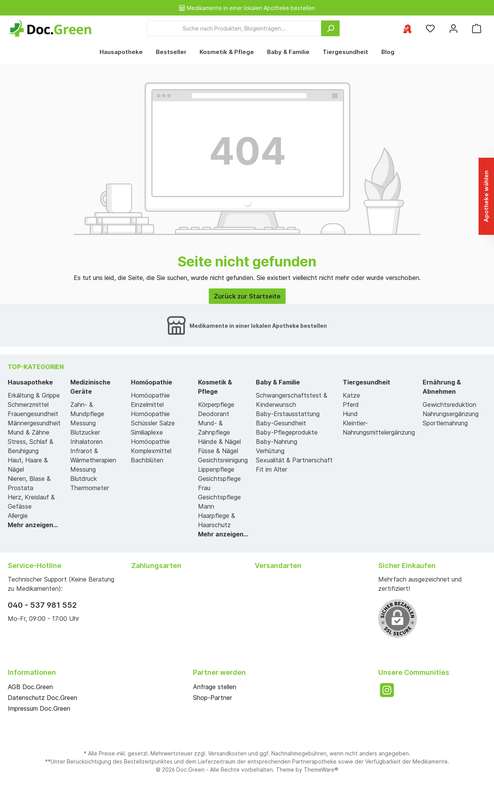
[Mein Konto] (453, 28)
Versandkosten (227, 753)
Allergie (18, 515)
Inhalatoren (86, 441)
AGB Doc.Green (30, 687)
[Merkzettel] (430, 28)
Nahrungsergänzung (451, 414)
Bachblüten (147, 460)
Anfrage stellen (214, 687)
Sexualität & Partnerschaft (294, 460)
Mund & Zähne (28, 432)
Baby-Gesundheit (281, 423)
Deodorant (213, 414)
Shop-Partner (212, 697)
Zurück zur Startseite (247, 296)
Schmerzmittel (28, 404)
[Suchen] (330, 28)
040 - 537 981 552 (42, 605)
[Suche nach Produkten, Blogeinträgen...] (234, 28)
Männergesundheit (34, 423)
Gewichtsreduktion (449, 404)
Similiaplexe (147, 432)
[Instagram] (387, 690)
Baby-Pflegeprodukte (287, 432)
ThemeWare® (321, 769)
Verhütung (270, 451)
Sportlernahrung (445, 423)
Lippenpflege (216, 469)
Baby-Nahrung (276, 441)
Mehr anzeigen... (33, 525)
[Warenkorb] (476, 28)
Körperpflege (216, 404)
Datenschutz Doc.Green (42, 697)
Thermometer (89, 488)
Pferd (351, 404)
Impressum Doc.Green (39, 708)
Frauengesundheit (33, 414)
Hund (350, 414)
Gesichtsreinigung (223, 460)
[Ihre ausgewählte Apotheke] (407, 28)
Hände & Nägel (219, 441)
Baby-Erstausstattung (288, 414)
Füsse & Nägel (218, 451)
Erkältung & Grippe (34, 395)
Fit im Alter (271, 469)
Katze (351, 395)
